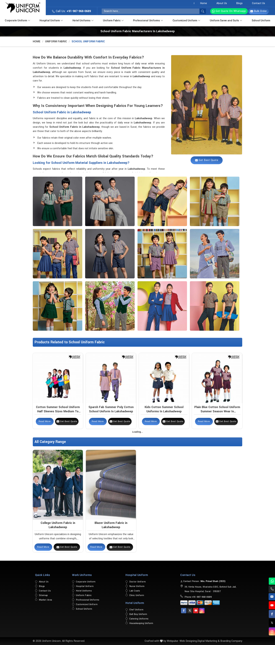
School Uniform (261, 20)
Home (203, 3)
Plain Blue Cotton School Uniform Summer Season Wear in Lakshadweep (217, 409)
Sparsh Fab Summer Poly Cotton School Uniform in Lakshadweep (111, 409)
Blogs (239, 3)
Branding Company (231, 641)
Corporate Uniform (18, 20)
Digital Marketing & (208, 641)
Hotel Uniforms (83, 20)
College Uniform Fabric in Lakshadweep (58, 525)
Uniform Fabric (113, 20)
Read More (45, 421)
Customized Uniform (187, 20)
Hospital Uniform (52, 20)
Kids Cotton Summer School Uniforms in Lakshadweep (164, 409)
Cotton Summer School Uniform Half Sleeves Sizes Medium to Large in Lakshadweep (58, 409)
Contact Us (258, 3)
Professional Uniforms (148, 20)
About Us (221, 3)
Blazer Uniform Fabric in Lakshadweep (111, 525)
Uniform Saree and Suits (226, 20)
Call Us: (71, 11)
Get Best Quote (66, 421)
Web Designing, (188, 641)
